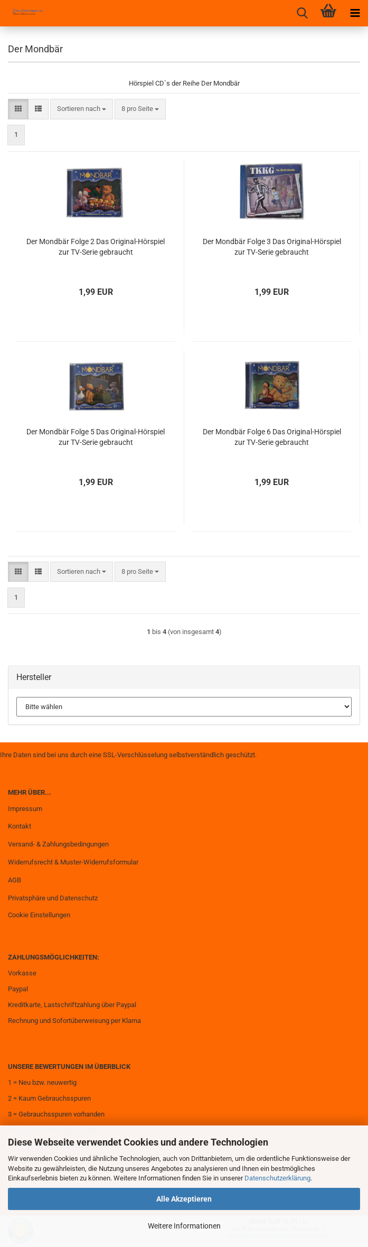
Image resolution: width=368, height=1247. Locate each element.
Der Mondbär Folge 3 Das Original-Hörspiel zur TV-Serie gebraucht (272, 246)
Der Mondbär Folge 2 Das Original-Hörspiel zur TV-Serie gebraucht (95, 246)
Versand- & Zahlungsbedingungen (58, 844)
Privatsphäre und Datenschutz (53, 898)
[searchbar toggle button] (302, 13)
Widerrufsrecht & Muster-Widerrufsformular (73, 862)
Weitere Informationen (184, 1226)
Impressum (25, 809)
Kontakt (19, 826)
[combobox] (81, 109)
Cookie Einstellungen (39, 915)
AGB (14, 880)
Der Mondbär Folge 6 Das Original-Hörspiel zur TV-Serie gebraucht (272, 436)
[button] (18, 109)
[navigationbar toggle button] (355, 13)
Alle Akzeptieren (184, 1199)
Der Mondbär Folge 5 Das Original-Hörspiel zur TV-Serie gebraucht (95, 436)
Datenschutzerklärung (277, 1178)
